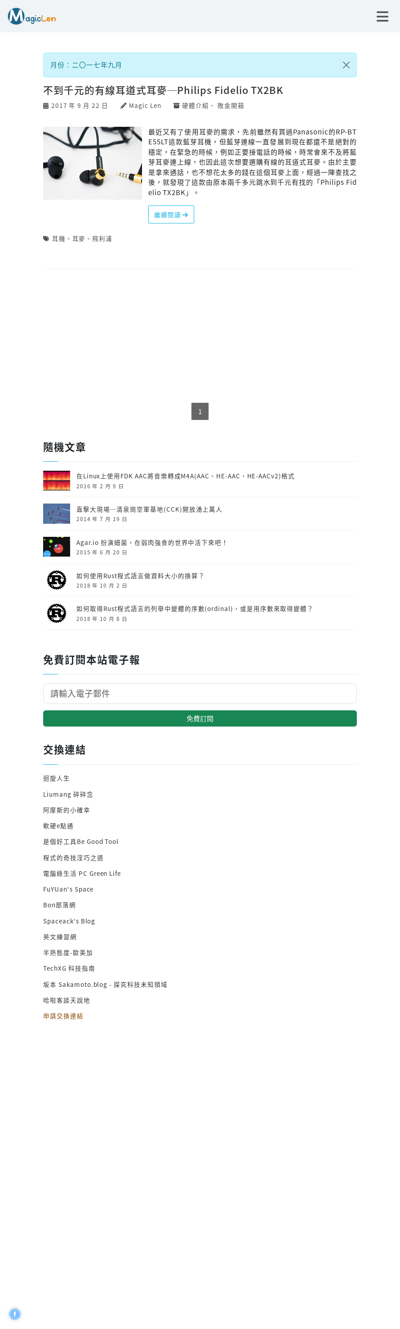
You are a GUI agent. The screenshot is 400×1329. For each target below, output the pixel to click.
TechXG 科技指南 (69, 967)
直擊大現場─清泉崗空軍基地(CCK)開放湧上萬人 (149, 508)
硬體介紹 (195, 105)
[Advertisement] (200, 336)
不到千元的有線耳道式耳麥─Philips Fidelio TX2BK (163, 90)
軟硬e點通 (58, 825)
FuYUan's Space (68, 888)
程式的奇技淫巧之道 (73, 857)
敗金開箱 (231, 105)
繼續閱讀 (171, 214)
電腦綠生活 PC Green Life (82, 873)
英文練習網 (60, 936)
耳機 (59, 238)
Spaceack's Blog (69, 920)
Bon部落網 (59, 904)
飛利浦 (102, 238)
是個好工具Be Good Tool (81, 841)
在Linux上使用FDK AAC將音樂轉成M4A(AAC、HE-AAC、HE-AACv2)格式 (185, 475)
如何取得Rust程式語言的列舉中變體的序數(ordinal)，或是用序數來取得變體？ (195, 608)
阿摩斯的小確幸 (66, 809)
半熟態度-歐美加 (68, 952)
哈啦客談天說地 (66, 999)
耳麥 (79, 238)
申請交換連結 (63, 1015)
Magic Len (145, 105)
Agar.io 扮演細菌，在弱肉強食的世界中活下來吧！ (152, 542)
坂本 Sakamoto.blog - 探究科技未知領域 (105, 984)
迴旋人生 (56, 777)
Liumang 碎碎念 (68, 793)
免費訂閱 (200, 718)
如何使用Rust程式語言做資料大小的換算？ (140, 575)
